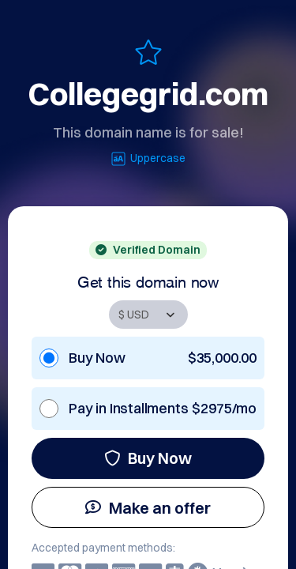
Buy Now (148, 458)
